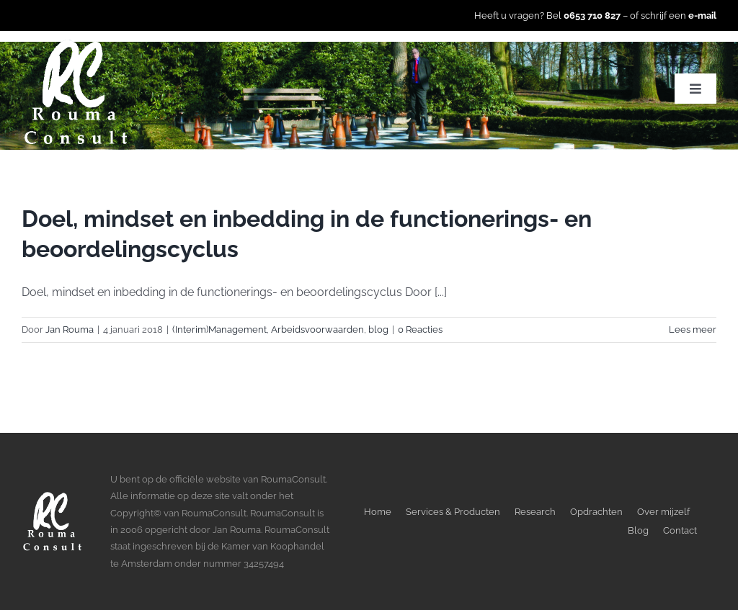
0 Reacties (420, 329)
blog (378, 329)
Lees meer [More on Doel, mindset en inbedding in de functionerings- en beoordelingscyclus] (692, 329)
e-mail (702, 15)
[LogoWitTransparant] (76, 43)
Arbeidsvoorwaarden (317, 329)
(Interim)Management (219, 329)
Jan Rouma (69, 329)
